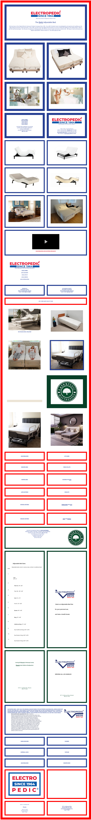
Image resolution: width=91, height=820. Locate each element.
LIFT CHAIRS (66, 456)
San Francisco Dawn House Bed (24, 331)
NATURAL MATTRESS (24, 504)
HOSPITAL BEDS (24, 479)
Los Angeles (68, 808)
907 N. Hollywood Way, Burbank (67, 290)
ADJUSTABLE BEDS (24, 456)
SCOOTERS (64, 479)
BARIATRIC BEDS (24, 467)
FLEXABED (67, 741)
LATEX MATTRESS (24, 492)
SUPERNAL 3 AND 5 (25, 752)
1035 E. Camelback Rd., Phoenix (24, 290)
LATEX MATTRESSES (44, 530)
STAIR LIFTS (67, 492)
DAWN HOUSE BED (25, 741)
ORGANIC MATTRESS (24, 518)
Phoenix (22, 662)
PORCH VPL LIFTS (66, 467)
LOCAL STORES (25, 119)
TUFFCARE (67, 752)
